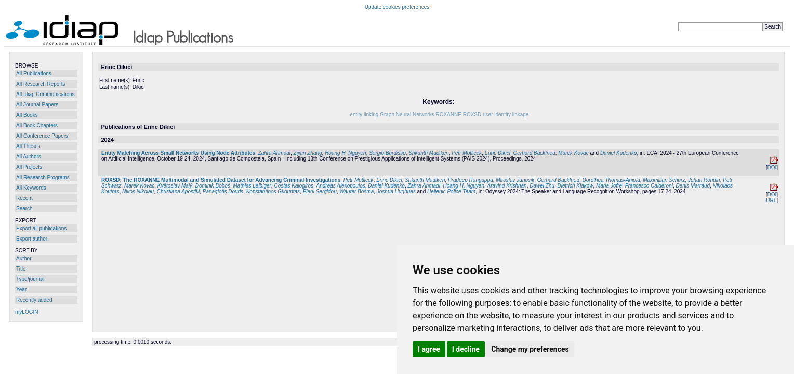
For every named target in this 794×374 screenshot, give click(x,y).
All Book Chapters (37, 125)
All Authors (28, 156)
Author (23, 258)
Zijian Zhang (308, 153)
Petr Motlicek (467, 153)
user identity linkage (505, 114)
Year (21, 289)
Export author (31, 239)
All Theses (28, 146)
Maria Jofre (609, 186)
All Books (27, 115)
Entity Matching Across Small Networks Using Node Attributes (178, 153)
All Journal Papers (37, 105)
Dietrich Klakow (575, 186)
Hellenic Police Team (451, 191)
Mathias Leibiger (252, 186)
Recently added (34, 300)
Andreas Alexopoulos (340, 186)
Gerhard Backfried (534, 153)
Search (24, 208)
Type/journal (30, 279)
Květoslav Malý (174, 186)
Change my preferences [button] (529, 349)
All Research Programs (43, 177)
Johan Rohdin (704, 180)
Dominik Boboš (212, 186)
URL (771, 200)
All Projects (29, 167)
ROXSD (472, 114)
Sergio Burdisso (387, 153)
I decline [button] (466, 349)
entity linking (364, 114)
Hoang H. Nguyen (345, 153)
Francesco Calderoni (649, 186)
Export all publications (41, 228)
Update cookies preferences (397, 7)
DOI (771, 167)
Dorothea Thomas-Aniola (611, 180)
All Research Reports (40, 84)
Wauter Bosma (356, 191)
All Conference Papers (42, 136)
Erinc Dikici (497, 153)
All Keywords (31, 188)
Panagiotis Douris (223, 191)
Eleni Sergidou (320, 191)
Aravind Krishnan (507, 186)
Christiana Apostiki (178, 191)
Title (21, 269)
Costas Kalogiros (293, 186)
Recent (24, 198)
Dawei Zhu (542, 186)
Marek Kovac (573, 153)
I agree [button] (429, 349)
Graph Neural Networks (407, 114)
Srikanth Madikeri (428, 153)
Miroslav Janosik (515, 180)
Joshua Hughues (396, 191)
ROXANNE (448, 114)
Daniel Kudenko (618, 153)
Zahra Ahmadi (274, 153)
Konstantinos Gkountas (273, 191)
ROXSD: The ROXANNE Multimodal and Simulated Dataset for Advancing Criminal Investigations (220, 180)
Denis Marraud (693, 186)
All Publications (33, 73)
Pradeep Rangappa (470, 180)
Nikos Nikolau (138, 191)
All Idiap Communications (45, 94)
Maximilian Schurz (664, 180)
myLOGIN (26, 312)
